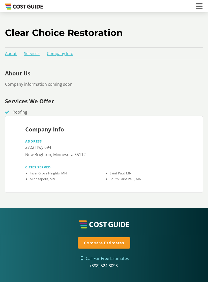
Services (32, 53)
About (11, 53)
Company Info (60, 53)
